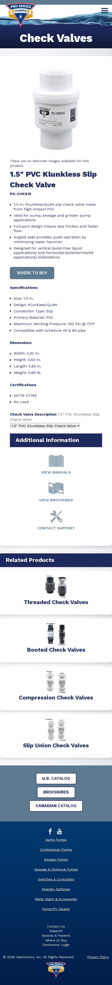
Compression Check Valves (56, 697)
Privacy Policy (98, 957)
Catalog (56, 778)
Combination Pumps (56, 849)
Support (56, 931)
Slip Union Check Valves (56, 745)
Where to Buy (56, 940)
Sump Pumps (56, 840)
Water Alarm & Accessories (56, 899)
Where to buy (32, 272)
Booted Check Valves (56, 649)
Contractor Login (56, 945)
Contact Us (56, 926)
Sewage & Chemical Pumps (56, 869)
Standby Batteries (56, 889)
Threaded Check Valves (56, 602)
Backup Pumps (56, 859)
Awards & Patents (56, 935)
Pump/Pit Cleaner (56, 909)
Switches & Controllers (56, 879)
